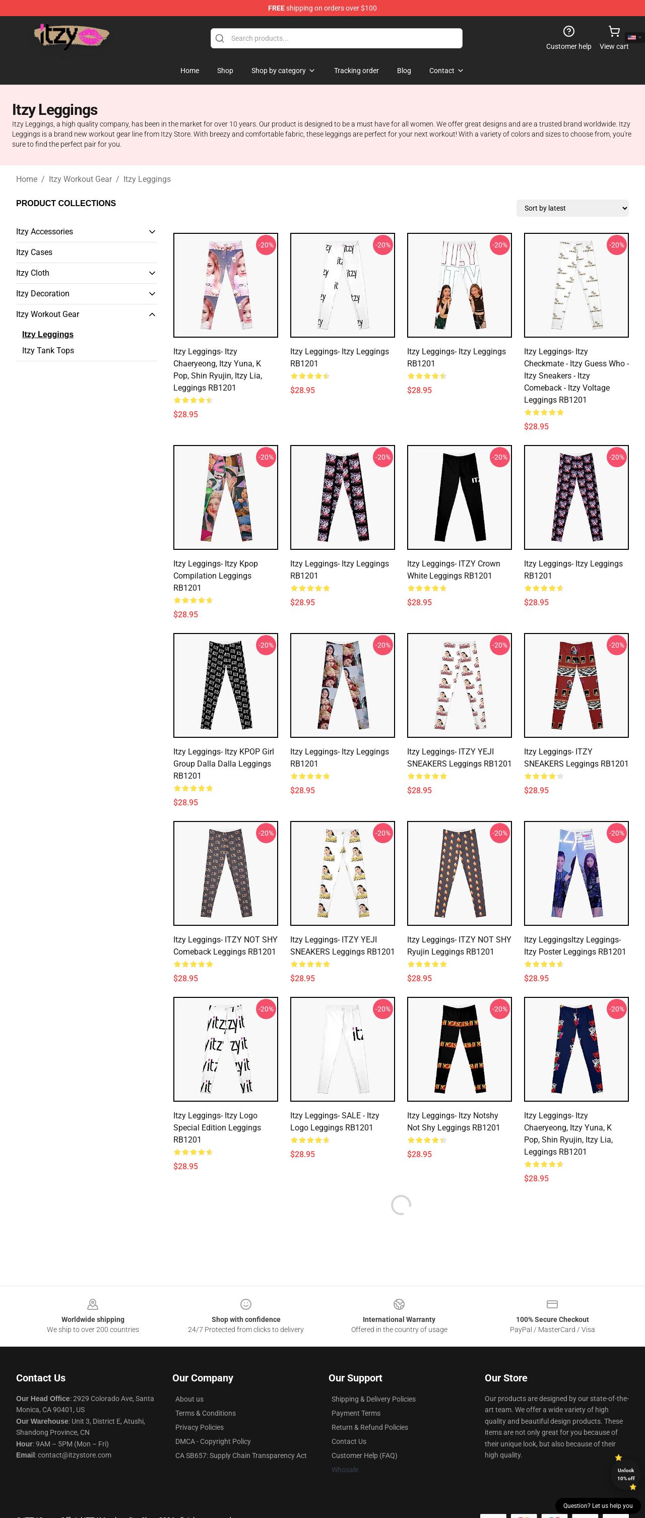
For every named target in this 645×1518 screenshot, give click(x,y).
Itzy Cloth (32, 273)
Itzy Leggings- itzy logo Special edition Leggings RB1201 (217, 1128)
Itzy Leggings (147, 179)
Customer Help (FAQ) (365, 1455)
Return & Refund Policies (370, 1427)
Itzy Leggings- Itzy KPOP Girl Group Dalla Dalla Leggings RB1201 (223, 764)
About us (189, 1399)
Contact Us (349, 1441)
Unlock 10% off (626, 1474)
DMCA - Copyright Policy (213, 1441)
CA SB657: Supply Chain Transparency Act (241, 1455)
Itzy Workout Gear (80, 179)
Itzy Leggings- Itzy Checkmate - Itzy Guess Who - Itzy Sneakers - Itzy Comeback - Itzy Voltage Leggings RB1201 (576, 376)
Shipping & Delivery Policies (374, 1399)
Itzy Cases (34, 252)
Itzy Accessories (44, 231)
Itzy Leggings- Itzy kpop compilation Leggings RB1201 (215, 576)
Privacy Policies (199, 1427)
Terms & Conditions (205, 1413)
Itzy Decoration (43, 293)
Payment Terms (356, 1413)
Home (26, 179)
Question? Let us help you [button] (598, 1505)
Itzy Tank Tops (48, 350)
